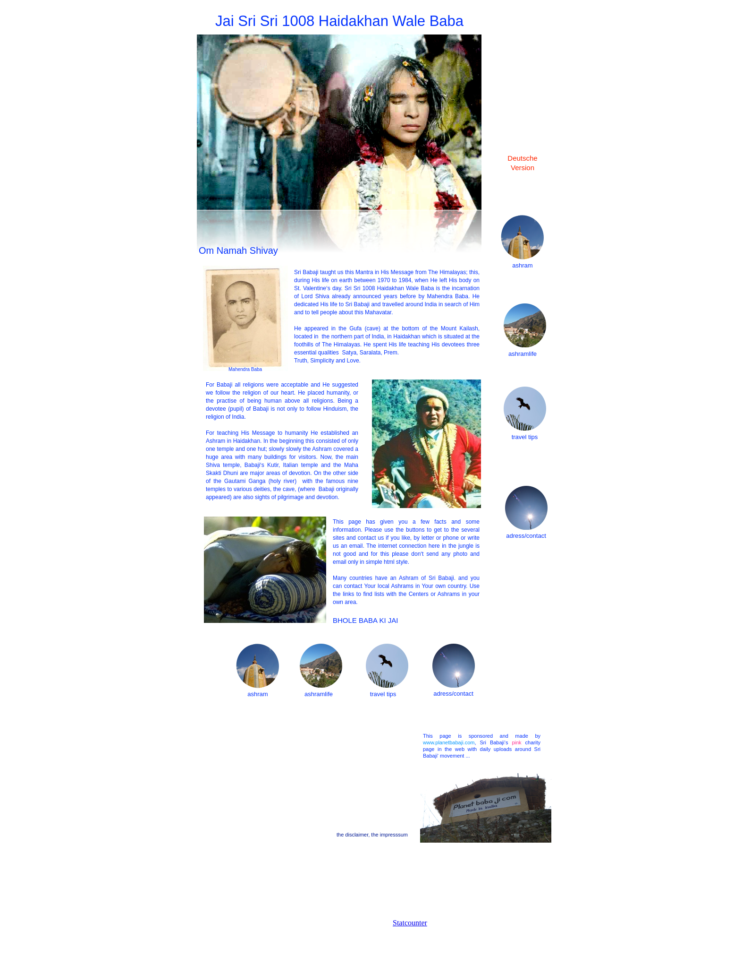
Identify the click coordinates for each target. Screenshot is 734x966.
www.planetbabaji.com (448, 742)
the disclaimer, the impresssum (372, 834)
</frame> (440, 942)
